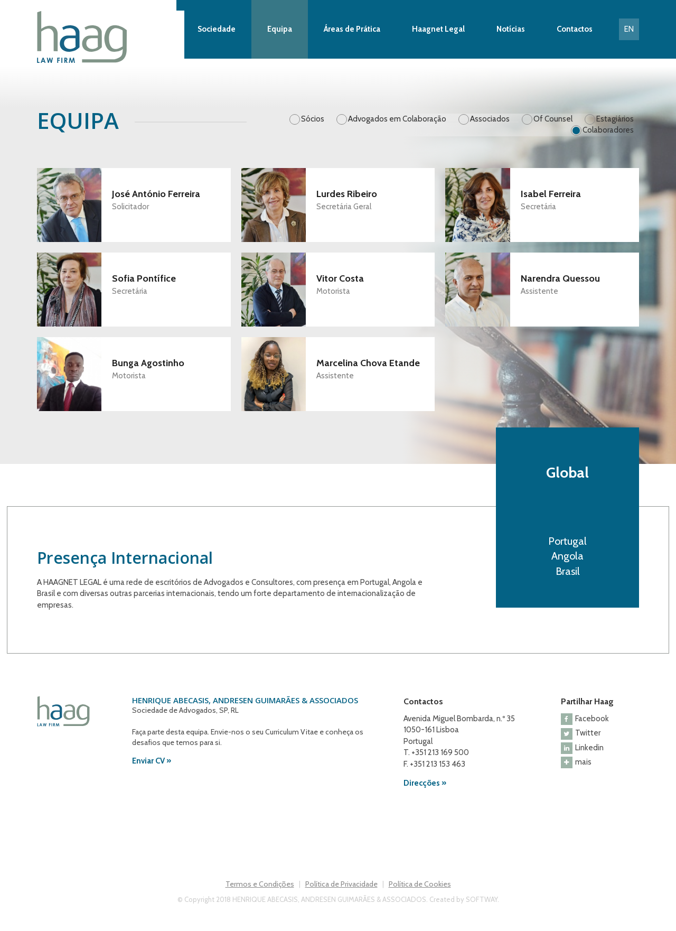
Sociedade (217, 29)
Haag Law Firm (110, 37)
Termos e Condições (260, 884)
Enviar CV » (151, 761)
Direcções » (424, 783)
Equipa (279, 29)
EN (629, 29)
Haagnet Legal (438, 29)
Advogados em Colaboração (397, 119)
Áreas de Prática (352, 29)
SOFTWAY (481, 899)
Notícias (510, 29)
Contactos (575, 29)
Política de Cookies (420, 884)
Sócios (312, 119)
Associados (490, 119)
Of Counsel (552, 119)
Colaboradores (608, 130)
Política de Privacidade (341, 884)
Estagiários (615, 119)
